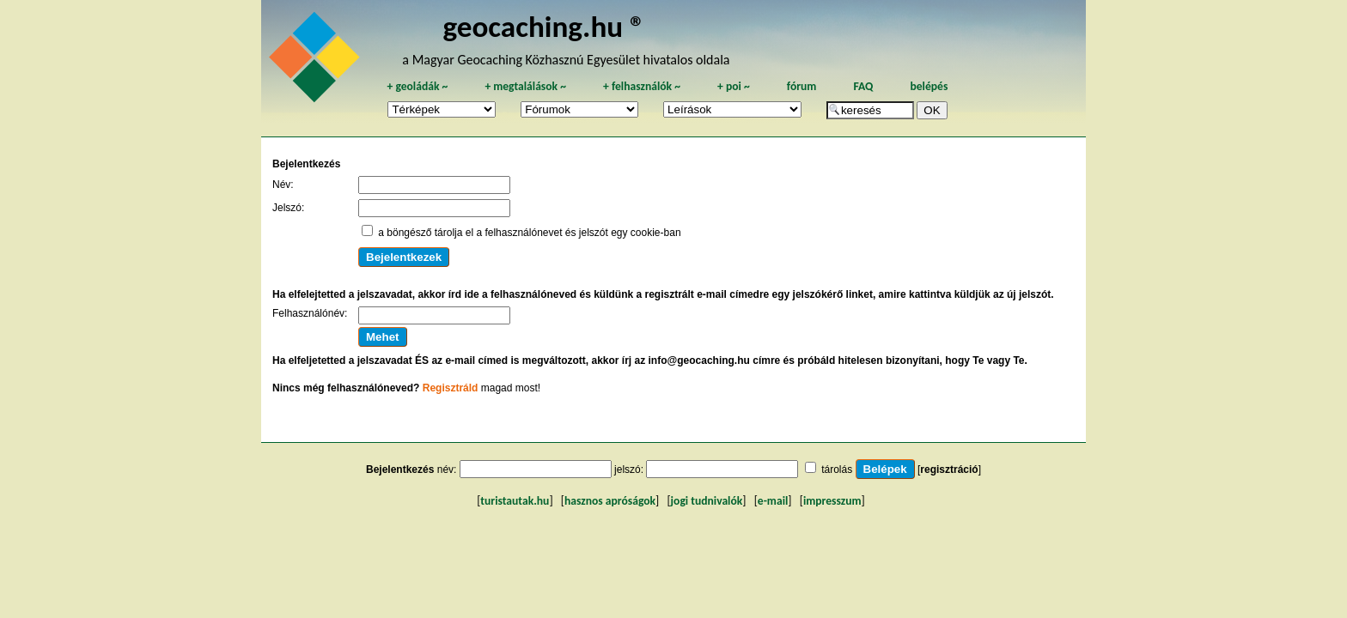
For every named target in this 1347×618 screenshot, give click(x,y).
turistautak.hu (514, 501)
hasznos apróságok (609, 501)
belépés (929, 86)
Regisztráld (450, 388)
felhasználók (642, 86)
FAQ (863, 86)
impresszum (832, 501)
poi (733, 86)
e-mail (773, 501)
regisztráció (949, 470)
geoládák (417, 86)
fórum (802, 86)
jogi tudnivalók (707, 501)
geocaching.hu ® (543, 26)
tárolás (836, 470)
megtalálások (525, 86)
